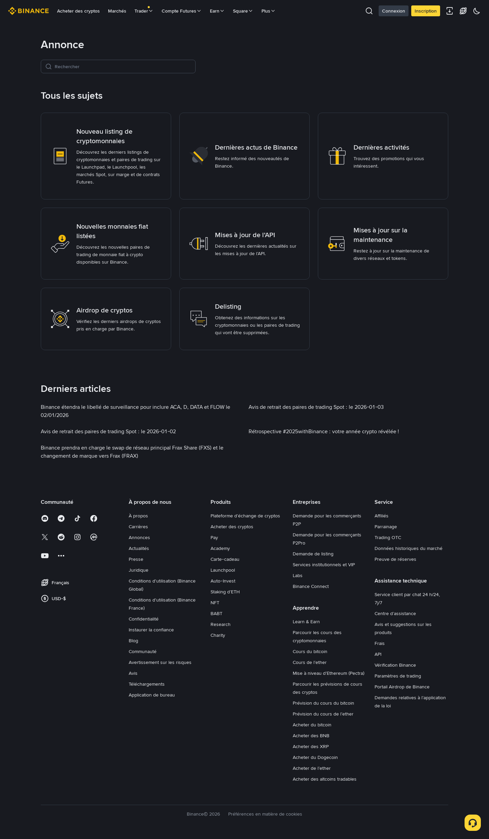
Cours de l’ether (310, 662)
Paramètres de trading (398, 676)
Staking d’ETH (225, 592)
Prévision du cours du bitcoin (323, 703)
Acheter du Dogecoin (315, 757)
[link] (106, 156)
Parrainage (386, 526)
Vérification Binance (395, 665)
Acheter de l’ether (312, 768)
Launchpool (223, 570)
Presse (136, 559)
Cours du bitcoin (310, 651)
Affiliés (381, 516)
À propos (138, 516)
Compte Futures (182, 11)
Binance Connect (311, 586)
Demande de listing (313, 554)
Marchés (117, 11)
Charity (218, 635)
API (378, 654)
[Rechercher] (123, 66)
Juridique (138, 570)
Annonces (139, 537)
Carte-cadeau (225, 559)
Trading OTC (388, 537)
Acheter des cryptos (78, 11)
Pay (214, 537)
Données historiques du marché (408, 548)
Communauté (143, 651)
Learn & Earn (306, 621)
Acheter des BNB (311, 735)
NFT (215, 602)
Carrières (138, 526)
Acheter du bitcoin (312, 725)
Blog (133, 640)
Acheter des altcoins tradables (325, 779)
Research (221, 624)
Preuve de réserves (395, 559)
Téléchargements (147, 684)
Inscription (426, 11)
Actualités (139, 548)
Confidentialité (144, 619)
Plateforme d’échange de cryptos (245, 516)
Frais (380, 643)
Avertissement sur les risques (160, 662)
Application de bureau (152, 695)
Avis (133, 673)
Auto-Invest (223, 581)
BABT (216, 613)
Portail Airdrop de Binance (402, 687)
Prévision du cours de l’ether (323, 714)
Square (243, 11)
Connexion (393, 11)
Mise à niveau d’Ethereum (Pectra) (328, 673)
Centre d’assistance (395, 613)
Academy (220, 548)
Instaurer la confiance (151, 630)
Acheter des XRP (311, 746)
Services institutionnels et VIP (324, 564)
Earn (217, 11)
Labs (298, 575)
